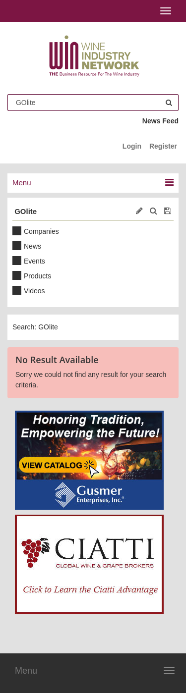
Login (132, 146)
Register (163, 146)
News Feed (160, 121)
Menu (26, 671)
